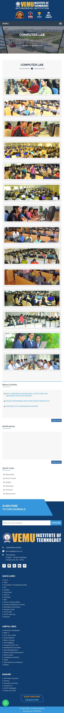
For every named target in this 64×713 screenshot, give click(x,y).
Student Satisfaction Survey (13, 604)
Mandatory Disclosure (11, 607)
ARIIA (5, 660)
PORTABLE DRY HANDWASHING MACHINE (22, 408)
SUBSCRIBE (56, 523)
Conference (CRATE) (10, 657)
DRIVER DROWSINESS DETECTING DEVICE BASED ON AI (27, 403)
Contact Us (7, 686)
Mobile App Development (12, 652)
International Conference (12, 662)
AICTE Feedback (9, 688)
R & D (5, 580)
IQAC (5, 582)
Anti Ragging (8, 643)
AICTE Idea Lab (8, 614)
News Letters (7, 655)
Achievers (8, 490)
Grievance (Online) (10, 683)
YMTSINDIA (36, 711)
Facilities (6, 597)
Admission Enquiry (10, 678)
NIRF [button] (5, 633)
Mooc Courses (9, 478)
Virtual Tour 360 (9, 690)
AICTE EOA (7, 612)
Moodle (6, 617)
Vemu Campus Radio (11, 602)
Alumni (5, 595)
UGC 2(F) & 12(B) (9, 635)
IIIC (4, 587)
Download (8, 486)
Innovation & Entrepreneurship (14, 585)
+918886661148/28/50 (11, 547)
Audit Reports (8, 638)
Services (25, 45)
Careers (7, 482)
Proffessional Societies (11, 647)
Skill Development (10, 650)
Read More (56, 420)
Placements (8, 474)
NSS (4, 600)
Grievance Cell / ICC (10, 645)
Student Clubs (8, 609)
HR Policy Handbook (11, 630)
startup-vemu (9, 494)
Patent (5, 665)
